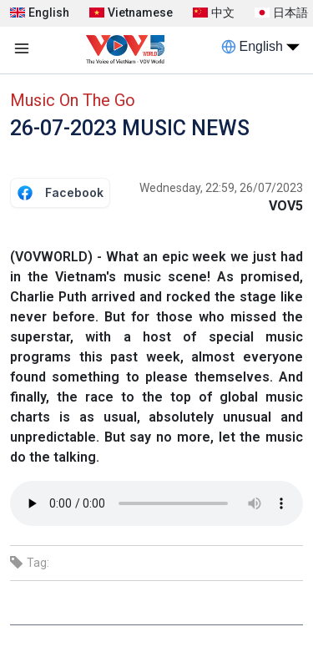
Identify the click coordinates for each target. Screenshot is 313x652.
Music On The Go (72, 100)
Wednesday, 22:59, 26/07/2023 (221, 188)
